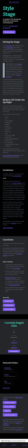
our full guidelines (17, 175)
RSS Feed (7, 410)
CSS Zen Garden (9, 47)
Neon (5, 381)
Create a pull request (10, 277)
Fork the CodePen (9, 309)
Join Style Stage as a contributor (11, 155)
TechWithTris (14, 347)
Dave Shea (9, 45)
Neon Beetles (7, 367)
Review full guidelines (8, 227)
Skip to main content (14, 1)
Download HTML (9, 305)
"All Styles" (19, 64)
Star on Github (9, 32)
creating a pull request (14, 284)
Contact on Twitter (9, 402)
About (4, 445)
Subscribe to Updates (10, 415)
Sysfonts (6, 374)
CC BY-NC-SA (19, 429)
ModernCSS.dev (6, 27)
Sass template (16, 268)
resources (13, 223)
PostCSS (18, 423)
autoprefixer (6, 424)
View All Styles (6, 387)
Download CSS (8, 301)
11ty (18, 421)
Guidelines (14, 445)
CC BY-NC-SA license (16, 183)
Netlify (6, 423)
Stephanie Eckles (13, 25)
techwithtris (14, 342)
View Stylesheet (14, 351)
